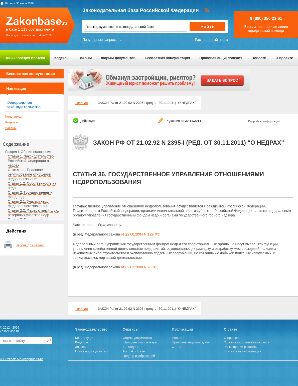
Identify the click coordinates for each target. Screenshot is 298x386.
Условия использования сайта (246, 342)
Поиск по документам (91, 351)
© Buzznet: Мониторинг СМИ (21, 359)
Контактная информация (242, 351)
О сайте (230, 329)
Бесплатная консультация (167, 58)
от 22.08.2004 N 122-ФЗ (140, 234)
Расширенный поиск (211, 40)
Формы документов (118, 58)
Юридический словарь (140, 342)
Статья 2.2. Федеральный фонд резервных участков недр (33, 212)
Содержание (16, 144)
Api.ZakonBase (134, 351)
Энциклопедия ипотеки (25, 58)
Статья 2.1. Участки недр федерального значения (28, 203)
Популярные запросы (99, 40)
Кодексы (61, 58)
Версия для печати (30, 245)
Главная (81, 103)
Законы (85, 58)
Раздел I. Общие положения (28, 152)
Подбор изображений (139, 356)
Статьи (177, 347)
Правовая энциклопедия (220, 58)
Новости (259, 58)
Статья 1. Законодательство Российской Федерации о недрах (31, 160)
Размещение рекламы (240, 347)
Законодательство (91, 329)
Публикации (182, 329)
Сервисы (130, 329)
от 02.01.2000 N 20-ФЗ (139, 267)
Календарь (131, 347)
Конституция (14, 116)
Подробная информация (264, 121)
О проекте (284, 58)
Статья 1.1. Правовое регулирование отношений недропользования (29, 174)
